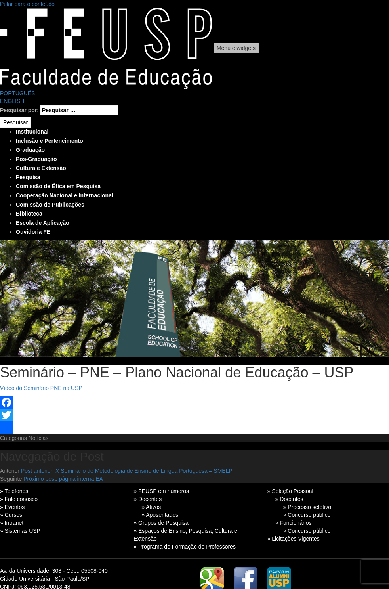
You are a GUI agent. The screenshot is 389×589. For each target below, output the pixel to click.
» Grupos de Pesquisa (161, 523)
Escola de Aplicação (42, 223)
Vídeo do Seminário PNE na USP (41, 388)
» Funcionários (293, 523)
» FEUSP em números (161, 491)
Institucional (32, 131)
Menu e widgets (236, 48)
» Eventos (12, 507)
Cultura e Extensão (41, 168)
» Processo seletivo (307, 507)
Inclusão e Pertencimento (49, 141)
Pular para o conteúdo (27, 4)
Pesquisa (28, 177)
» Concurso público (307, 515)
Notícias (39, 438)
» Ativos (151, 507)
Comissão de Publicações (50, 204)
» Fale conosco (19, 499)
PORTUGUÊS (17, 93)
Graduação (30, 150)
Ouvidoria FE (33, 232)
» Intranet (11, 523)
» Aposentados (159, 515)
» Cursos (11, 515)
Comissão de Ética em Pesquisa (58, 186)
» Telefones (14, 491)
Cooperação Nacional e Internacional (64, 195)
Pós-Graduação (36, 159)
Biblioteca (29, 213)
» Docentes (147, 499)
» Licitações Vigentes (293, 538)
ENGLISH (12, 101)
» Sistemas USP (20, 531)
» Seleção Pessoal (290, 491)
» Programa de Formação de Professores (184, 546)
